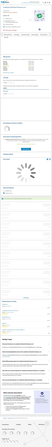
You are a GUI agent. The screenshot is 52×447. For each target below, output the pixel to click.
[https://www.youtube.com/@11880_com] (16, 441)
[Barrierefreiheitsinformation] (48, 2)
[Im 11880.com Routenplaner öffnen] (47, 159)
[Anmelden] (46, 2)
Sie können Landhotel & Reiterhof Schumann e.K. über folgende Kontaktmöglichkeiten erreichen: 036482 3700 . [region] (25, 355)
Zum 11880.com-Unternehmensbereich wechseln (30, 2)
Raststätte (4, 304)
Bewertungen (34, 34)
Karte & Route (43, 34)
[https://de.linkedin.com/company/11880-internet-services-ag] (13, 441)
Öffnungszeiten (8, 34)
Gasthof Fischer (5, 317)
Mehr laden (26, 297)
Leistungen (16, 34)
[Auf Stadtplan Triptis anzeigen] (50, 159)
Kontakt (6, 37)
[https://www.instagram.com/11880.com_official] (6, 441)
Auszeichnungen (25, 34)
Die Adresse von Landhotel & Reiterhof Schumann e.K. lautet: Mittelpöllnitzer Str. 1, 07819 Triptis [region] (22, 347)
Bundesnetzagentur (7, 396)
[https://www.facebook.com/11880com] (3, 441)
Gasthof (4, 323)
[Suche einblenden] (43, 2)
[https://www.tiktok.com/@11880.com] (10, 441)
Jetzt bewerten (26, 149)
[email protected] (5, 356)
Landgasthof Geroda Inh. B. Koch (9, 310)
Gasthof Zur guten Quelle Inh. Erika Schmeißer (13, 329)
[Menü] (50, 2)
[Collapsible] (49, 344)
